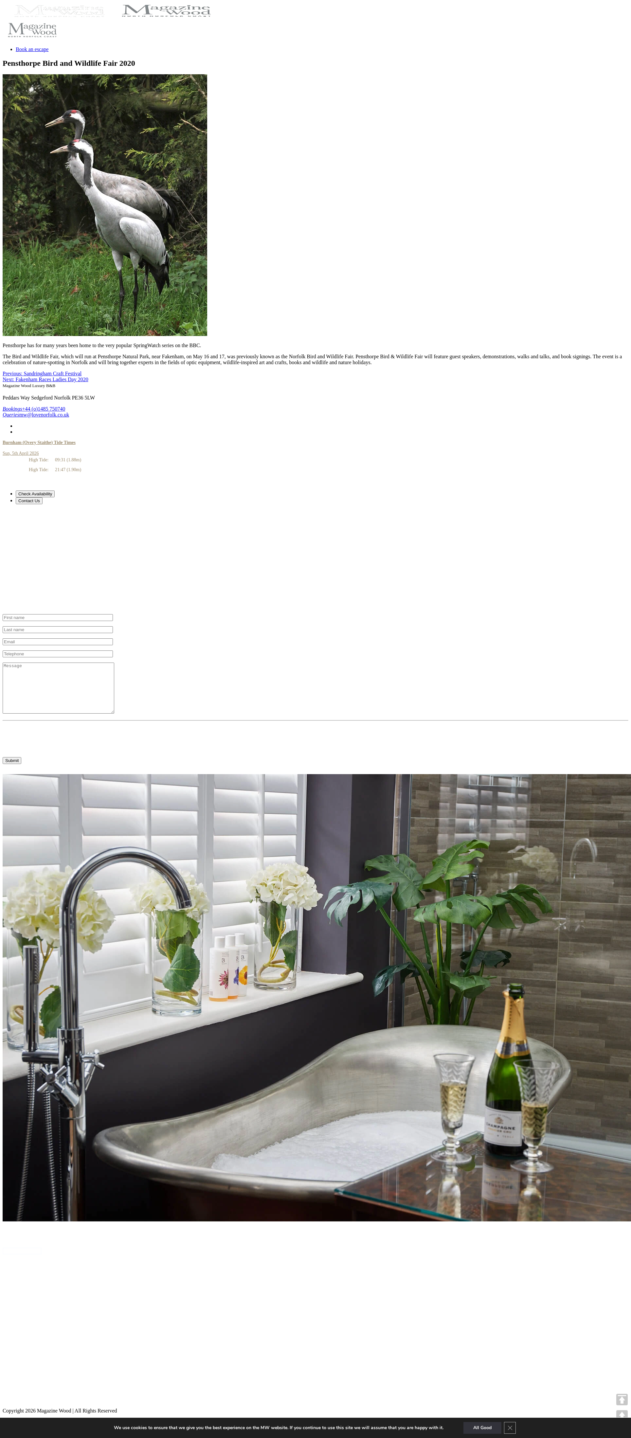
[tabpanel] (315, 559)
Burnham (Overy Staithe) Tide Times (39, 442)
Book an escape (32, 49)
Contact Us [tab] (29, 500)
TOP (622, 1399)
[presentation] (52, 746)
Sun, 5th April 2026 (21, 453)
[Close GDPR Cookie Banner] (510, 1428)
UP (622, 1416)
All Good (482, 1428)
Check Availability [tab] (35, 493)
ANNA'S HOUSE (22, 1261)
